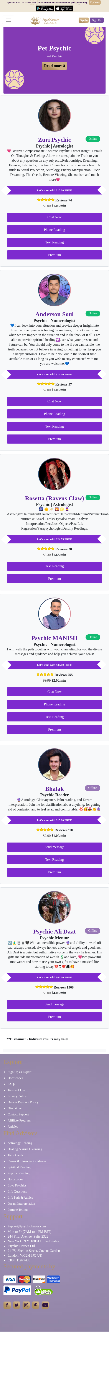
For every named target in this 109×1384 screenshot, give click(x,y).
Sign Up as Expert (19, 1072)
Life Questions (17, 1191)
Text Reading (54, 242)
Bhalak (54, 788)
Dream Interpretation (21, 1203)
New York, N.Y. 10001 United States (33, 1241)
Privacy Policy (17, 1096)
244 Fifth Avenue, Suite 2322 (28, 1236)
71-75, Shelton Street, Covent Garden (34, 1251)
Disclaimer (15, 1108)
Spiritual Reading (19, 1167)
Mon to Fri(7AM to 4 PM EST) (29, 1231)
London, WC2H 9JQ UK (25, 1255)
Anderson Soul (54, 314)
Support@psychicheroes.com (27, 1226)
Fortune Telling (18, 1209)
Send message (54, 847)
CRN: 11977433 (19, 1260)
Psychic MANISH (54, 638)
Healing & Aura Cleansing (25, 1149)
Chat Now (54, 217)
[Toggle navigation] (8, 20)
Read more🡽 (54, 66)
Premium (54, 255)
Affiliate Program (19, 1120)
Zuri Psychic (54, 139)
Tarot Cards (15, 1155)
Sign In (84, 20)
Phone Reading (54, 230)
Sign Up (96, 20)
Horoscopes (15, 1078)
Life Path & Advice (20, 1197)
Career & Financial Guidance (27, 1161)
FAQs (11, 1084)
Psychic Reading (18, 1173)
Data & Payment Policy (23, 1102)
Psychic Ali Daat (54, 931)
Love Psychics (17, 1185)
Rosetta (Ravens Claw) (54, 498)
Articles (13, 1126)
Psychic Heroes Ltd (21, 1246)
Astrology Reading (20, 1143)
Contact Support (18, 1114)
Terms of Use (16, 1090)
